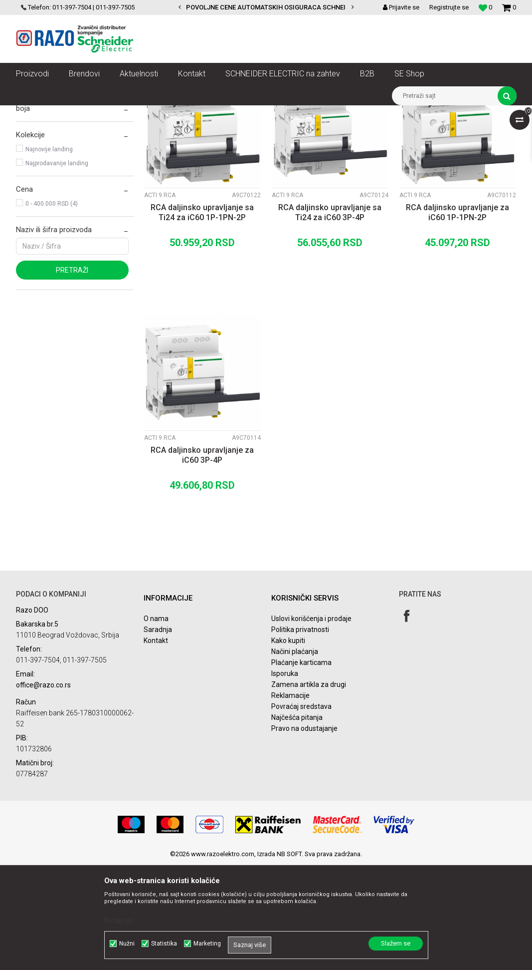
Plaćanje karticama (301, 768)
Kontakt (156, 746)
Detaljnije (118, 920)
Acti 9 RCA (36, 156)
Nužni (127, 943)
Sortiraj (254, 131)
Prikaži (412, 131)
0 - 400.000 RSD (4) (51, 309)
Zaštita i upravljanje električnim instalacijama (238, 112)
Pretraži (72, 375)
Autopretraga (211, 131)
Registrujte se (449, 7)
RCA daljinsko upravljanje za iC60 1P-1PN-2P (457, 317)
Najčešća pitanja (297, 823)
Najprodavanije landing (56, 268)
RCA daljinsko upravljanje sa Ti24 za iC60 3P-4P (329, 317)
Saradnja (158, 735)
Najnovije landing (49, 254)
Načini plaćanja (294, 757)
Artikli (67, 112)
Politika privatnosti (300, 735)
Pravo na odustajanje (304, 834)
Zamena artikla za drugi (308, 790)
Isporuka (284, 779)
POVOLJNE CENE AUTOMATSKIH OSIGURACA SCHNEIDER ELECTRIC (287, 7)
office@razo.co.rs (43, 790)
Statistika (164, 943)
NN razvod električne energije (125, 112)
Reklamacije (290, 801)
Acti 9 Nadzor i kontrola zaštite (353, 112)
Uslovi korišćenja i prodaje (311, 724)
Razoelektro (32, 112)
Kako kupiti (288, 746)
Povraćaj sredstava (301, 812)
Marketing (207, 943)
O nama (156, 724)
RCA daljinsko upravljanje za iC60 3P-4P (202, 560)
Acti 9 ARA (38, 170)
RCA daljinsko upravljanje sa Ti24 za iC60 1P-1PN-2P (202, 317)
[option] (266, 7)
